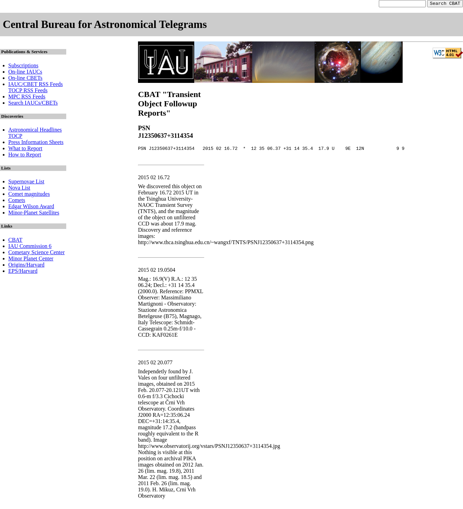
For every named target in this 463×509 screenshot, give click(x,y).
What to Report (25, 149)
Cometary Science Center (36, 253)
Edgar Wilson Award (31, 207)
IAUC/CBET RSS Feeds (35, 85)
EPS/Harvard (22, 272)
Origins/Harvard (26, 266)
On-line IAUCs (25, 73)
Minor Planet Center (30, 259)
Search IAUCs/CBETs (33, 104)
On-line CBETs (25, 79)
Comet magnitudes (29, 195)
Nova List (19, 189)
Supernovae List (26, 182)
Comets (16, 201)
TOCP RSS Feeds (28, 91)
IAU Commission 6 (29, 247)
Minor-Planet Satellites (33, 214)
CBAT (15, 241)
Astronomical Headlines (35, 131)
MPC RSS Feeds (27, 97)
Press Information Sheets (35, 143)
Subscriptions (23, 66)
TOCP (15, 137)
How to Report (24, 156)
